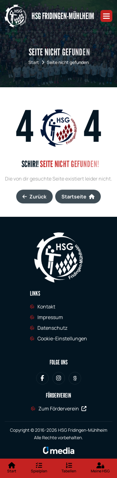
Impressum (50, 317)
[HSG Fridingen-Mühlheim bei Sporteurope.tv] (75, 378)
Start (33, 63)
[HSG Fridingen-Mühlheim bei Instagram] (58, 378)
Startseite (78, 201)
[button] (106, 16)
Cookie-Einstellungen (62, 338)
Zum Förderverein (62, 408)
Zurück (34, 201)
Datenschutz (52, 327)
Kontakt (46, 306)
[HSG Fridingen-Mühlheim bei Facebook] (42, 378)
